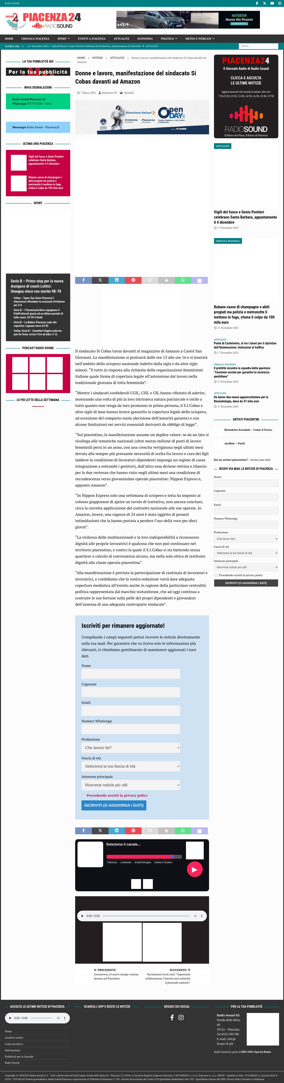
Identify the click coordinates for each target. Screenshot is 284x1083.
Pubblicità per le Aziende (19, 1056)
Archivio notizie (14, 1037)
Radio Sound (12, 3)
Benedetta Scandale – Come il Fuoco (248, 430)
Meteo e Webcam (198, 38)
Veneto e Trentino (163, 862)
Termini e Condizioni (253, 1079)
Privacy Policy (234, 1079)
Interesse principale (97, 776)
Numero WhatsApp (96, 721)
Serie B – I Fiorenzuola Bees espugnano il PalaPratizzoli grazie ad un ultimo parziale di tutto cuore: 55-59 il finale (38, 313)
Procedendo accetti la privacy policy (117, 795)
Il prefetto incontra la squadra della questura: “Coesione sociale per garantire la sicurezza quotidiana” (242, 372)
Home (9, 38)
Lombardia (126, 862)
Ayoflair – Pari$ (234, 443)
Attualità (122, 38)
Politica (167, 38)
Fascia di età (91, 758)
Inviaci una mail (260, 460)
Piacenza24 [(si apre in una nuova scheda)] (52, 127)
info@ (231, 1039)
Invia (48, 103)
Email (86, 702)
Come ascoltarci (14, 1044)
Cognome (88, 684)
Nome (86, 665)
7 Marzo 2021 (88, 92)
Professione (90, 739)
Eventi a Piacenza (92, 38)
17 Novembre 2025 (228, 228)
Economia (145, 38)
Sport (62, 38)
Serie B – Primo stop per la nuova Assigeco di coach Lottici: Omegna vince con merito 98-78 (37, 286)
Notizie (97, 58)
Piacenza (112, 862)
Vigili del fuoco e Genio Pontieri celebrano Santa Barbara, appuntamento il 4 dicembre (46, 160)
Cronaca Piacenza (35, 38)
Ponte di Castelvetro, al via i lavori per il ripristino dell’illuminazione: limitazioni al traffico (245, 345)
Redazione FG (109, 92)
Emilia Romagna (143, 862)
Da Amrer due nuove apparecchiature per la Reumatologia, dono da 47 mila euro (241, 399)
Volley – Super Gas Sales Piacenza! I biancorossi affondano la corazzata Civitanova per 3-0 (39, 301)
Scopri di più (225, 1044)
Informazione (12, 1050)
